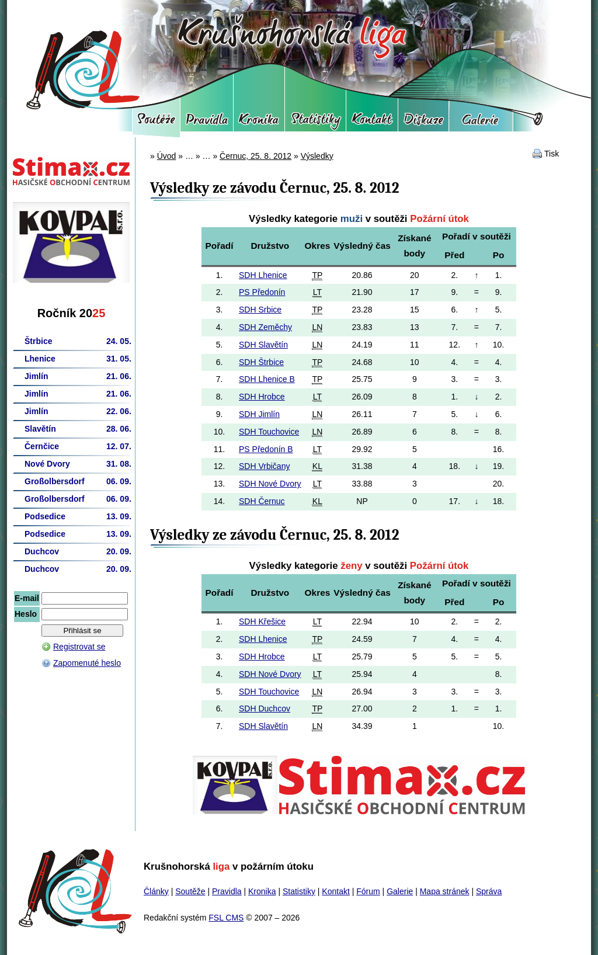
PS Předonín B (266, 449)
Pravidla (206, 122)
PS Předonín (262, 292)
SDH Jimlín (259, 414)
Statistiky (315, 122)
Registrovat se (79, 646)
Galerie (481, 122)
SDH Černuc (262, 501)
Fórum (423, 122)
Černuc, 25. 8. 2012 (255, 156)
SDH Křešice (262, 621)
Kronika (259, 122)
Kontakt (372, 122)
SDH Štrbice (261, 362)
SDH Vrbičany (264, 466)
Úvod (166, 156)
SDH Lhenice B (267, 379)
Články (156, 891)
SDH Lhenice (263, 275)
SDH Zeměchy (265, 327)
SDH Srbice (260, 309)
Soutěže (156, 122)
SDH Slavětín (263, 344)
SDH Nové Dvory (270, 483)
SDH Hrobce (262, 396)
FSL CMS (226, 917)
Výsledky (317, 156)
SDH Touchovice (269, 431)
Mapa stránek (445, 891)
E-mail (27, 598)
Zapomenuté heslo (87, 663)
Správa (489, 891)
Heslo (26, 614)
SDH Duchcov (264, 708)
